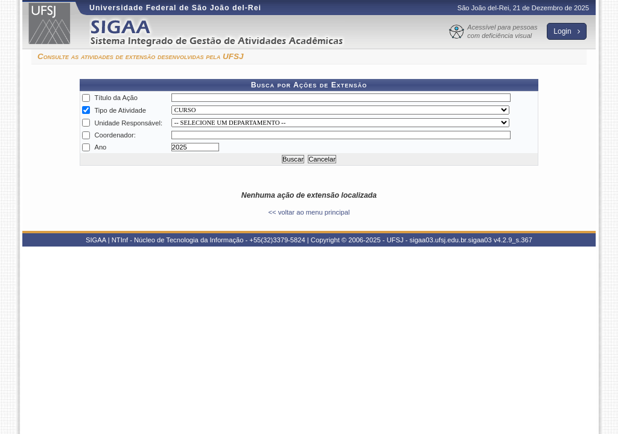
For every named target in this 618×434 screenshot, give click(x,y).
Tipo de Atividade (119, 110)
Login (566, 31)
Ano (100, 147)
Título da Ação (116, 97)
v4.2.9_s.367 (513, 240)
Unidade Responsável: (128, 123)
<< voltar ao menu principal (309, 212)
